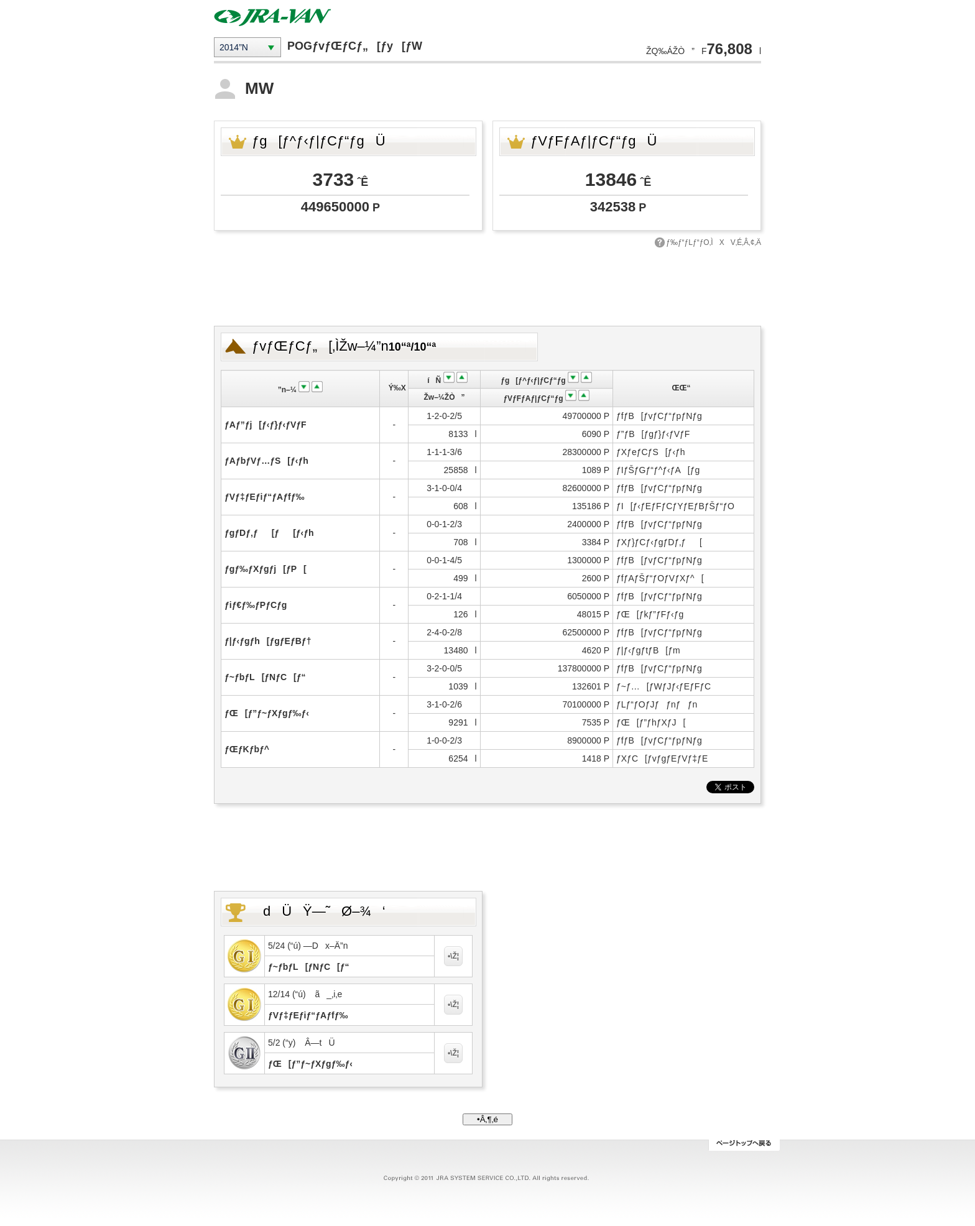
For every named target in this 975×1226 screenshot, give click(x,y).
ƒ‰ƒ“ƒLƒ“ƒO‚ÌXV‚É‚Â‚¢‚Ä (713, 242)
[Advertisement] (487, 285)
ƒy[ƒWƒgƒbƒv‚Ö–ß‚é (744, 1145)
